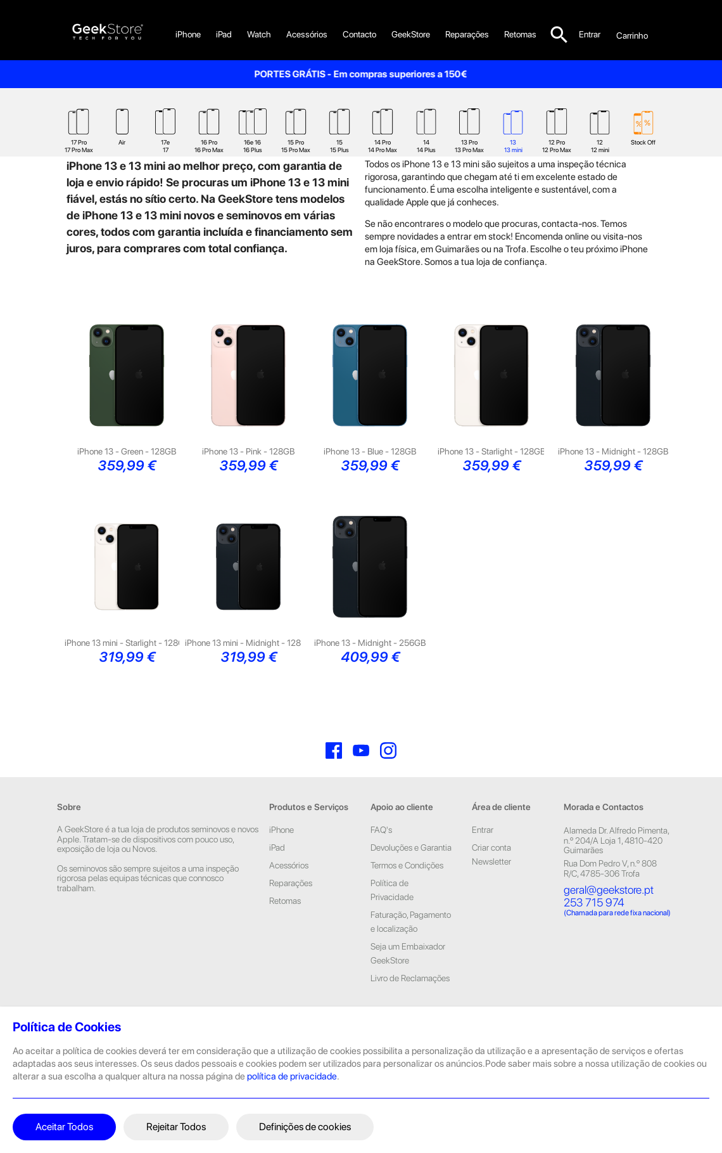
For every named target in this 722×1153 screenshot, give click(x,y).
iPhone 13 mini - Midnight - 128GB (248, 667)
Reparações (467, 34)
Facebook (333, 774)
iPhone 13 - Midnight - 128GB (613, 475)
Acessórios (306, 34)
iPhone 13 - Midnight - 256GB (370, 667)
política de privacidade (292, 1076)
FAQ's (381, 854)
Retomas (285, 925)
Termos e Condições (406, 889)
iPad (224, 34)
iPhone (188, 34)
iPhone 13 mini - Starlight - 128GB (127, 667)
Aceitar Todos (64, 1127)
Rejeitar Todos (176, 1127)
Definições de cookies (305, 1127)
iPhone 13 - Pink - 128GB (248, 475)
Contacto (359, 34)
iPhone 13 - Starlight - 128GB (491, 475)
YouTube (361, 774)
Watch (259, 34)
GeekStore (410, 34)
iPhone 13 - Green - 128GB (126, 475)
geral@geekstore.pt (609, 913)
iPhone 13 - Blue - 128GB (370, 475)
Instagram (388, 774)
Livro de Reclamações (410, 1002)
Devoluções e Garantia (411, 871)
